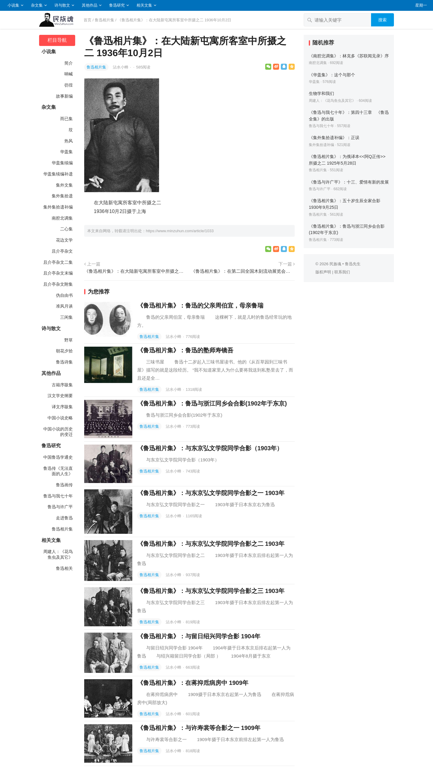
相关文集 (144, 5)
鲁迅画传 (64, 484)
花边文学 (64, 240)
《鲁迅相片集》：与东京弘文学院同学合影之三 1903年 (210, 591)
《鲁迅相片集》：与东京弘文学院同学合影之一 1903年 (210, 493)
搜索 (382, 19)
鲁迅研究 (117, 5)
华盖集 (66, 151)
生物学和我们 (321, 93)
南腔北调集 (62, 218)
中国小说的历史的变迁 (58, 432)
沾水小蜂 (121, 67)
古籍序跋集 (62, 384)
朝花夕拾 (64, 350)
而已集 (66, 118)
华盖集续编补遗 (58, 174)
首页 (87, 20)
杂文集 (37, 5)
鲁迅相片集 (104, 20)
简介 (68, 63)
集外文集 (64, 185)
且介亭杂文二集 (58, 262)
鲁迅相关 (64, 568)
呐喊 (68, 73)
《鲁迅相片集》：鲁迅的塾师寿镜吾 (185, 350)
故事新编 (64, 96)
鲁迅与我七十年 (58, 496)
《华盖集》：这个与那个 (332, 74)
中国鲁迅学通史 (58, 457)
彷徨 (68, 85)
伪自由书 (64, 295)
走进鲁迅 (64, 517)
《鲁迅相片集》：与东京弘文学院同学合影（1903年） (210, 448)
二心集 (66, 228)
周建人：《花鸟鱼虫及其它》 (58, 554)
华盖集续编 (62, 162)
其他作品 (89, 5)
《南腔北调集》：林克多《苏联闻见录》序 (349, 55)
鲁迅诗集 (64, 362)
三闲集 (66, 317)
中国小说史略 (60, 417)
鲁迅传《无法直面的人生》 (58, 471)
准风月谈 (64, 306)
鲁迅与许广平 (60, 506)
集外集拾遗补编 (58, 207)
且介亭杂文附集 (58, 284)
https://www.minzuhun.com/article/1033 (179, 231)
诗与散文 (62, 5)
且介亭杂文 (62, 251)
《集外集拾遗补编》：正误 (334, 137)
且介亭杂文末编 (58, 273)
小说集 (13, 5)
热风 (68, 140)
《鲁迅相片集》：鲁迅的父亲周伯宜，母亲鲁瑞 (200, 305)
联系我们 (342, 272)
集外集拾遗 (62, 195)
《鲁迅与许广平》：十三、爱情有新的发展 (349, 182)
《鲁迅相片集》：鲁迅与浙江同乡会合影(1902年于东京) (212, 403)
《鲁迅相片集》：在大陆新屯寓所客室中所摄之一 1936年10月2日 (136, 271)
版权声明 (323, 272)
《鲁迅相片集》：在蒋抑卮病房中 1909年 (192, 682)
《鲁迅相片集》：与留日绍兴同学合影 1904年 (198, 636)
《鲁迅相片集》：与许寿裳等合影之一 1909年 (198, 728)
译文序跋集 (62, 406)
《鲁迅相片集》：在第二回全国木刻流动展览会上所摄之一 (243, 271)
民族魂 (335, 264)
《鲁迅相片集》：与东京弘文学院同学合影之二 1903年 (210, 543)
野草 (68, 340)
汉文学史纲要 (60, 395)
